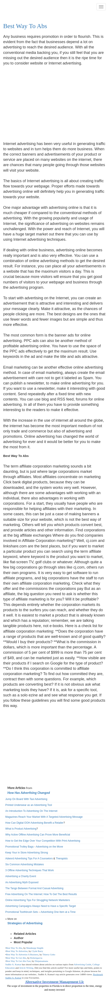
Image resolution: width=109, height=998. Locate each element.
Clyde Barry (37, 951)
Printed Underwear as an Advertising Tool (28, 805)
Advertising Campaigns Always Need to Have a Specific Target (40, 906)
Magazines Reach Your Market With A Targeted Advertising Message (44, 816)
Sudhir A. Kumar (13, 964)
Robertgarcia (36, 958)
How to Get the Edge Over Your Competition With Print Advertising (42, 840)
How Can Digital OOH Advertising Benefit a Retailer (34, 822)
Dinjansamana (41, 961)
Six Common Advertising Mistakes (24, 864)
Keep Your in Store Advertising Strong (26, 852)
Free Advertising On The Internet (23, 894)
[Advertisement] (38, 100)
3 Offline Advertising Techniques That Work (29, 870)
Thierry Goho (48, 954)
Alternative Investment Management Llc (54, 982)
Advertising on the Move (49, 846)
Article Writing (26, 968)
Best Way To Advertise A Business (22, 954)
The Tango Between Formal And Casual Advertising (34, 888)
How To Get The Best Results (60, 894)
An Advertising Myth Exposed (21, 882)
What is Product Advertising (20, 828)
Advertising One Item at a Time (58, 912)
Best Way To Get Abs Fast (18, 961)
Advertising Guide (82, 964)
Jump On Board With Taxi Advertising (26, 799)
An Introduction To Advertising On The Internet (31, 810)
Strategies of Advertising (24, 923)
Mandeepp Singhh (34, 948)
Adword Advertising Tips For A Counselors (29, 858)
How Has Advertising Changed (28, 793)
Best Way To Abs (25, 25)
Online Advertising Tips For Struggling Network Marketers (37, 900)
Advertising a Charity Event (20, 876)
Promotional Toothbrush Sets (21, 912)
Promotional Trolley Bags (19, 846)
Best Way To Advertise (17, 951)
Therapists (62, 858)
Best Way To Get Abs (16, 958)
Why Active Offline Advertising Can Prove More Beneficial (37, 834)
